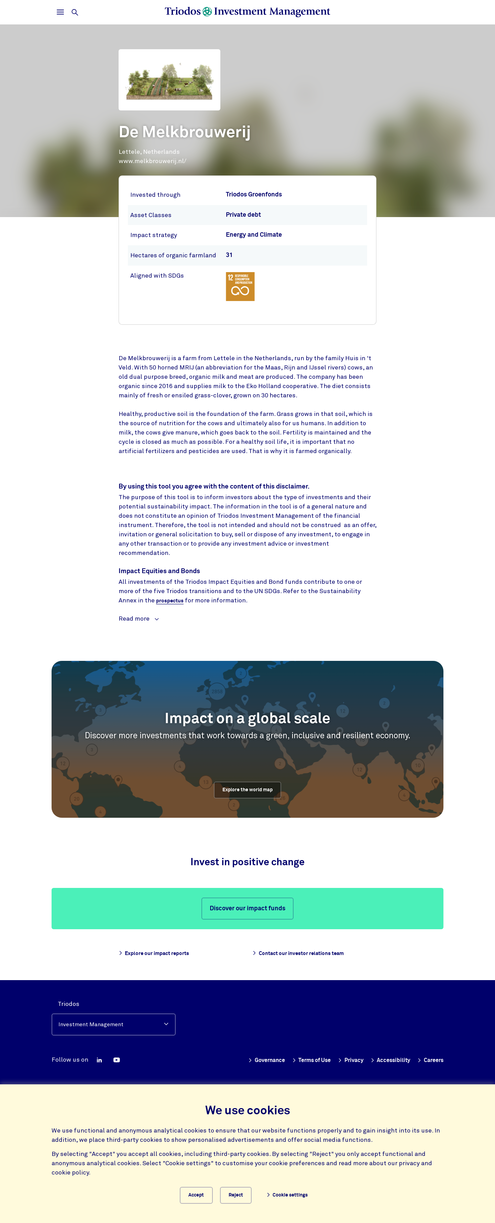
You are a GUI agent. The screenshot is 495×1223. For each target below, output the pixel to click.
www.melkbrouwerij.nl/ (152, 161)
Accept (195, 1194)
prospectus (172, 601)
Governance (249, 1057)
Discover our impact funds (247, 909)
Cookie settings (295, 1194)
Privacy (342, 1057)
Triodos (68, 1001)
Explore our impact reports (161, 953)
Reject (243, 1194)
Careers (429, 1057)
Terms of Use (299, 1057)
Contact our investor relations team (307, 953)
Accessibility (385, 1057)
